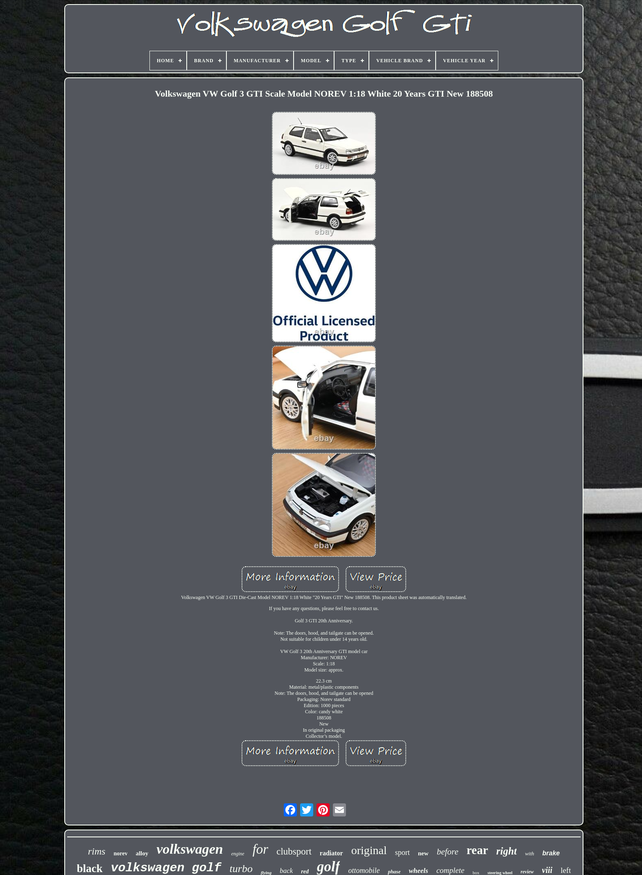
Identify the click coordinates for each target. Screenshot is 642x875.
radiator (331, 853)
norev (120, 853)
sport (402, 852)
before (448, 852)
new (423, 853)
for (261, 849)
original (369, 850)
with (529, 853)
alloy (142, 853)
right (506, 851)
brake (551, 853)
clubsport (294, 851)
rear (477, 850)
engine (237, 854)
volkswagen (189, 849)
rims (97, 851)
